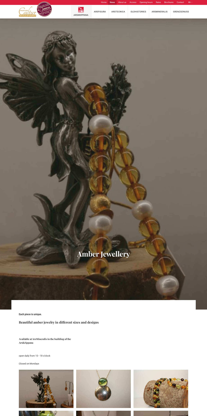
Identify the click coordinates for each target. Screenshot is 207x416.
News (112, 2)
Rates (158, 2)
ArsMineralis (160, 11)
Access (133, 2)
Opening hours (146, 2)
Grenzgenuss (181, 11)
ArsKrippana (81, 15)
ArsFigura (100, 11)
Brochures (169, 2)
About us (122, 2)
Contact (180, 2)
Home (104, 2)
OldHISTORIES (138, 11)
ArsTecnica (118, 11)
